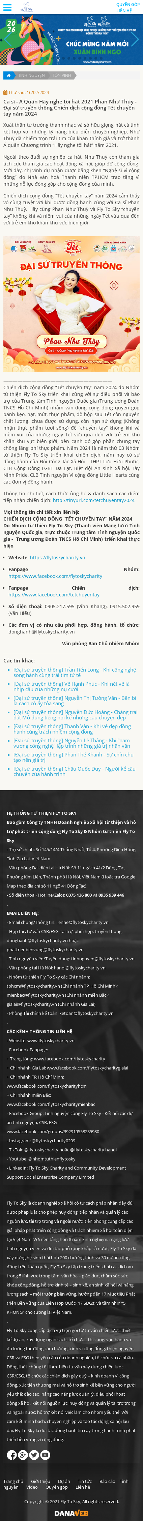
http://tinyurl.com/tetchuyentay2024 (94, 500)
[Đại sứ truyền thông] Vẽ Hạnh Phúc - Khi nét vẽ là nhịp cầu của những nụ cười (71, 686)
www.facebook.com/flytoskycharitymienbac (51, 1104)
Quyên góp (128, 4)
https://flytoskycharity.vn (57, 557)
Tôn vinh (62, 75)
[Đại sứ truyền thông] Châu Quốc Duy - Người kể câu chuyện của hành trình (74, 771)
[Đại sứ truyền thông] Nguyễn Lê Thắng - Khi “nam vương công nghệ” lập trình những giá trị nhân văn (71, 743)
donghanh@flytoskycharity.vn (41, 631)
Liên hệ (124, 10)
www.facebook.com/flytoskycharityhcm (47, 1086)
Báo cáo (107, 1481)
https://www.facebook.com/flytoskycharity (55, 576)
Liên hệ (83, 1487)
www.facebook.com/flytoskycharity (69, 1059)
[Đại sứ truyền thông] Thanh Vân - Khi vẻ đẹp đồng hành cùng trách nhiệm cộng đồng (72, 729)
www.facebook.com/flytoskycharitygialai (87, 1068)
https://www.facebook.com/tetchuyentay (53, 594)
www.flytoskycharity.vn (51, 1040)
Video (32, 1487)
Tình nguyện (31, 75)
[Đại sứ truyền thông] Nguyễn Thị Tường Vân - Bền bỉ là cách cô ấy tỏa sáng (74, 700)
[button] (41, 58)
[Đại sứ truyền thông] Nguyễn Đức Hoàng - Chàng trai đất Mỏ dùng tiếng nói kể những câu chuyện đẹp (75, 715)
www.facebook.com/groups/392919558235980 (53, 1131)
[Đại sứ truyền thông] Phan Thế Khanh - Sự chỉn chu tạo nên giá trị (73, 757)
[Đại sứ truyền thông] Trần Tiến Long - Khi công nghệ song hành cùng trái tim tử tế (74, 672)
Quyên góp (57, 1487)
